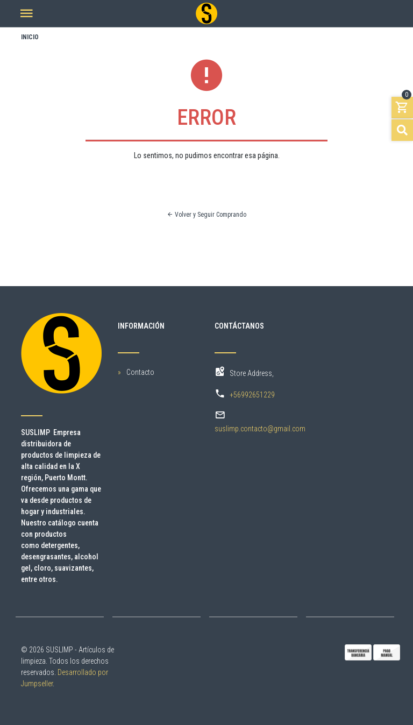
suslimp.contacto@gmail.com (260, 428)
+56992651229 (252, 394)
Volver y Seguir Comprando (206, 214)
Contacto (140, 372)
